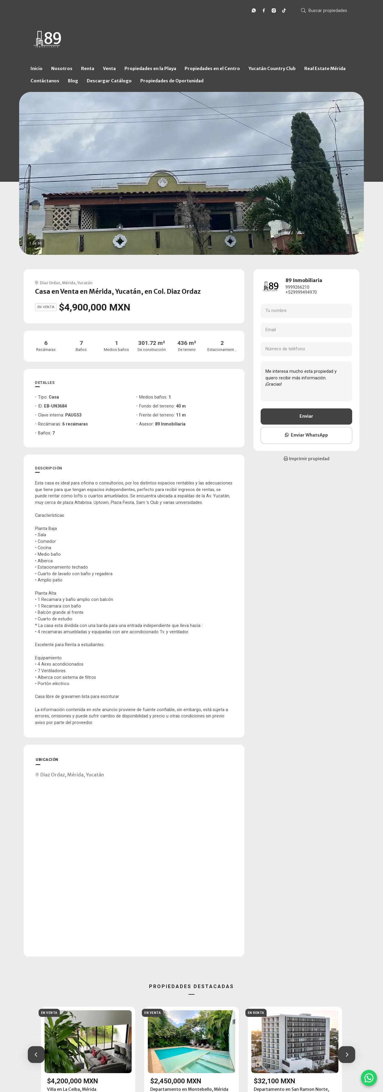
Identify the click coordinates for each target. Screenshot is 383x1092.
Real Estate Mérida (325, 68)
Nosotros (61, 68)
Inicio (36, 68)
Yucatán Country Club (272, 68)
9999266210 (297, 287)
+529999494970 (301, 292)
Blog (73, 81)
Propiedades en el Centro (212, 68)
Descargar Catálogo (109, 81)
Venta (109, 68)
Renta (87, 68)
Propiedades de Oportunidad (171, 81)
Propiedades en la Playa (150, 68)
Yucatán (84, 282)
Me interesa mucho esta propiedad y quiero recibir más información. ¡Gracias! (306, 381)
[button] (36, 1054)
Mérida (68, 282)
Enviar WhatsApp (306, 435)
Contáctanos (45, 81)
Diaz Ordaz (50, 282)
